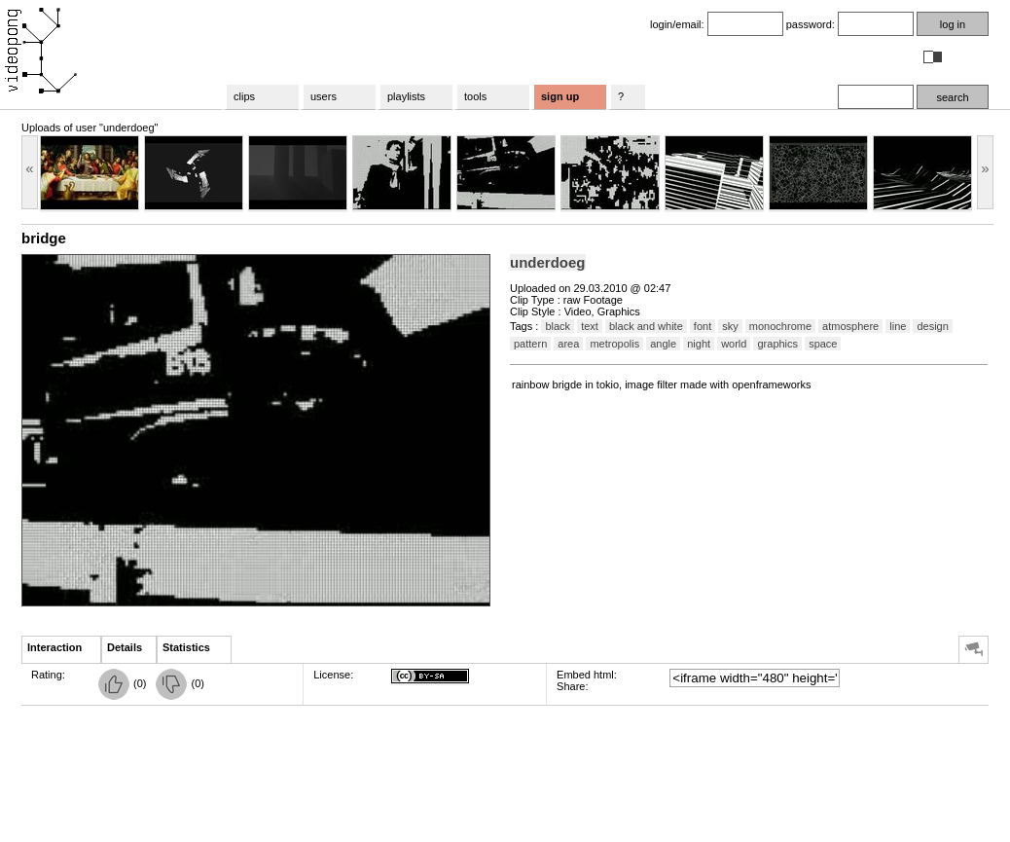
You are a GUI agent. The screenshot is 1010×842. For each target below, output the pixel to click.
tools (475, 96)
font (702, 326)
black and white (646, 326)
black (557, 326)
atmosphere (850, 326)
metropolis (614, 343)
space (823, 343)
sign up (560, 96)
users (323, 96)
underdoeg (548, 262)
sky (730, 326)
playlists (406, 96)
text (589, 326)
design (932, 326)
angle (663, 343)
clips (244, 96)
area (568, 343)
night (698, 343)
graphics (777, 343)
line (897, 326)
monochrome (780, 326)
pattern (530, 343)
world (733, 343)
